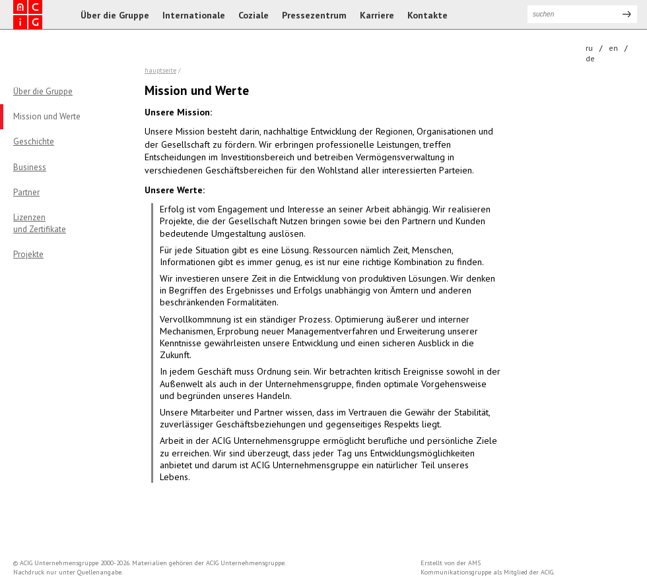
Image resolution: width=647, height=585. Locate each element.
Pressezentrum (314, 15)
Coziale (253, 15)
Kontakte (427, 15)
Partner (26, 192)
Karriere (377, 15)
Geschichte (33, 141)
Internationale (193, 15)
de (590, 58)
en (613, 48)
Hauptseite (160, 70)
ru (589, 48)
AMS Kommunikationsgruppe (456, 567)
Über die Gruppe (115, 15)
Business (29, 167)
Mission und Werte (47, 116)
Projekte (28, 254)
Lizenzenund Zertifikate (39, 223)
